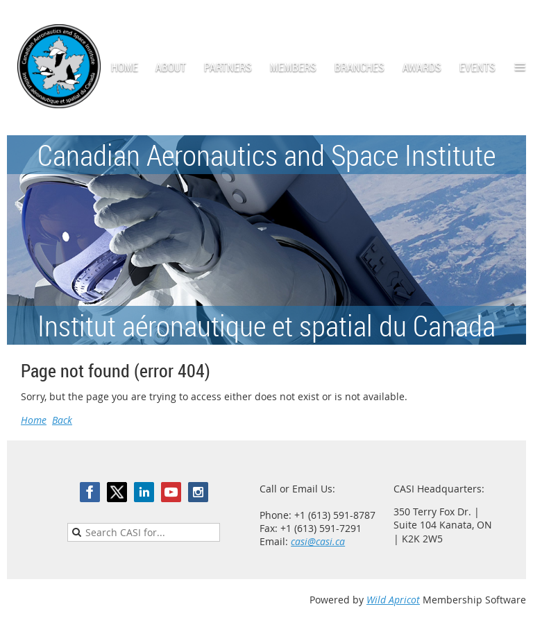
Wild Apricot (393, 599)
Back (62, 420)
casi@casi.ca (318, 541)
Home (33, 420)
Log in (512, 20)
